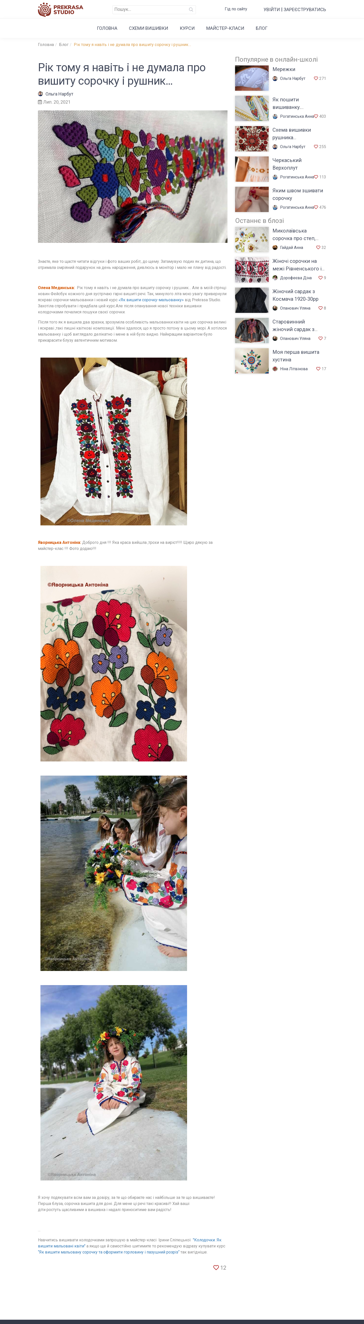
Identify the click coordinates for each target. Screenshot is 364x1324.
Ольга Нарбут (55, 94)
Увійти (272, 9)
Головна (107, 28)
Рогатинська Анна (293, 116)
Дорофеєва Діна (292, 277)
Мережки (283, 69)
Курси (187, 28)
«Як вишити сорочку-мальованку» (151, 299)
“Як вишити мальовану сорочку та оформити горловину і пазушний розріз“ (108, 1252)
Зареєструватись (305, 9)
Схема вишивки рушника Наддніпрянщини (293, 137)
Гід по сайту (236, 9)
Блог (261, 28)
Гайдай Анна (287, 247)
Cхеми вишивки (148, 28)
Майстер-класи (225, 28)
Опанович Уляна (291, 308)
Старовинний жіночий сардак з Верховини (293, 329)
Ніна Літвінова (290, 368)
